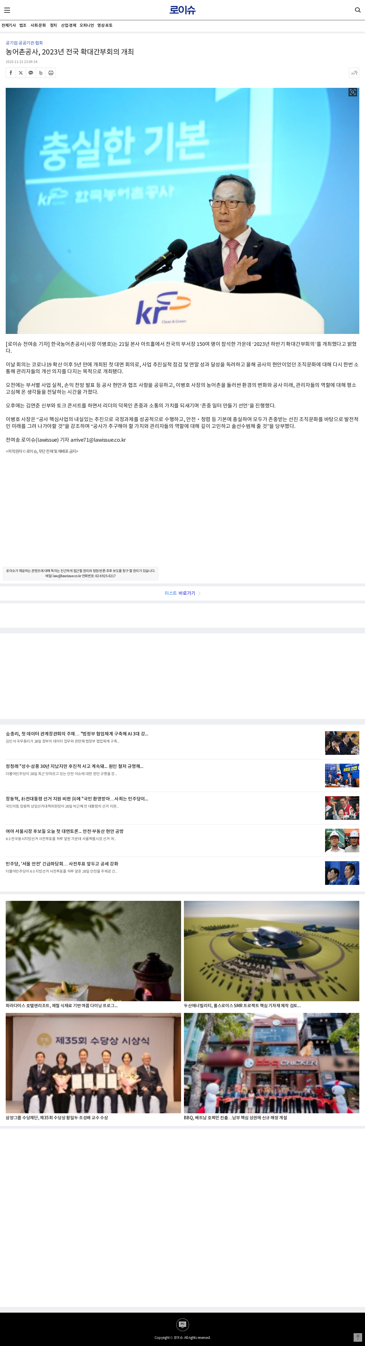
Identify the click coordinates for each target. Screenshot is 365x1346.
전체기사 (8, 25)
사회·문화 (38, 25)
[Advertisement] (182, 516)
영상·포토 (104, 25)
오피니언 (87, 25)
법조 (23, 25)
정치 (53, 25)
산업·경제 (68, 25)
